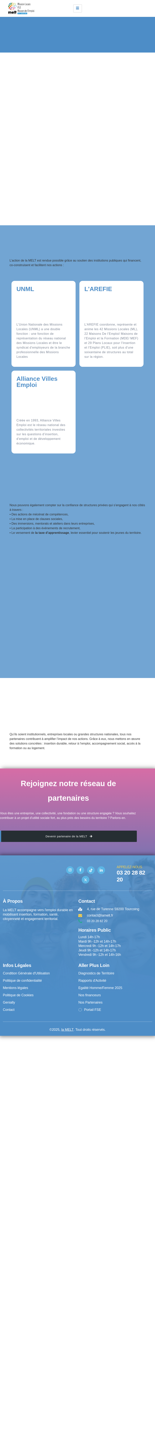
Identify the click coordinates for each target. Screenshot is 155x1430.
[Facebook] (80, 870)
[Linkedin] (101, 870)
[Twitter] (85, 880)
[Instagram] (70, 870)
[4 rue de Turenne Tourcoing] (38, 937)
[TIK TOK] (91, 870)
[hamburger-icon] (77, 8)
